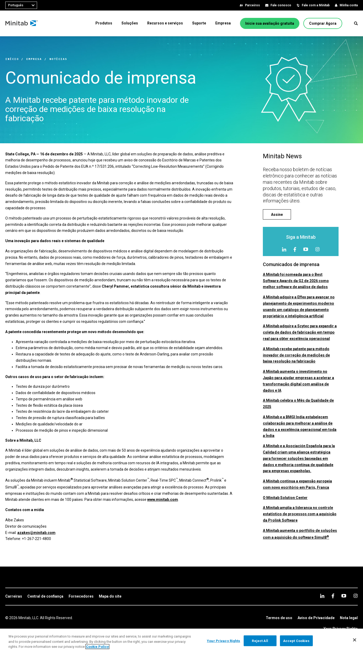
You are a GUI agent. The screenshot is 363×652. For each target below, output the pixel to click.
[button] (356, 23)
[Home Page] (21, 23)
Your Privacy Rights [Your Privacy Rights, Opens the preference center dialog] (223, 641)
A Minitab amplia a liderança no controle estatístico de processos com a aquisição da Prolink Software (299, 514)
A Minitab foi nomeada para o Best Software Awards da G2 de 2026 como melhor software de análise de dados (296, 280)
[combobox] (21, 5)
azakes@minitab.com (36, 533)
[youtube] (305, 249)
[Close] (354, 640)
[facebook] (294, 249)
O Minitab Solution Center (285, 498)
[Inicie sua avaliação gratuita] (269, 23)
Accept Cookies (296, 641)
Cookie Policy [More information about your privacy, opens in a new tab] (97, 647)
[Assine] (277, 214)
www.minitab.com (162, 499)
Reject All (260, 641)
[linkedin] (284, 249)
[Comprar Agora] (322, 23)
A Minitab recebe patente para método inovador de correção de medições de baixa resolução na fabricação (296, 355)
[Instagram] (317, 249)
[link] (13, 596)
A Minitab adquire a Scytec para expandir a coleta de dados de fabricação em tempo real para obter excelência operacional (300, 332)
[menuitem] (103, 23)
